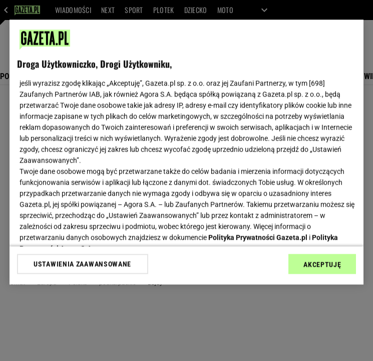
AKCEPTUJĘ (322, 264)
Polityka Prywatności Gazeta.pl (257, 237)
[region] (187, 152)
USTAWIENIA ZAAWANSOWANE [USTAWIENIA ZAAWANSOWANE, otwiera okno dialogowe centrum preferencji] (82, 264)
